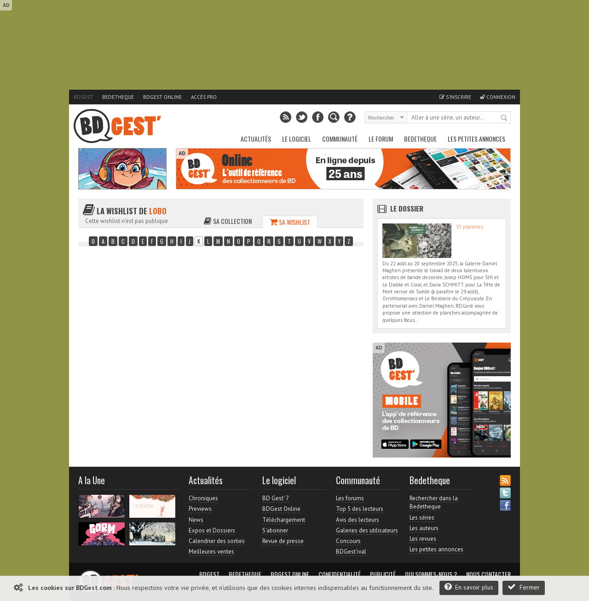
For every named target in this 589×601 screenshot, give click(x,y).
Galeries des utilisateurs (367, 530)
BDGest (83, 97)
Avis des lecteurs (357, 520)
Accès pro (204, 97)
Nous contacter (488, 574)
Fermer (524, 587)
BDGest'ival (351, 551)
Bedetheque (118, 97)
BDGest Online (162, 97)
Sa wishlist (290, 222)
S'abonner (275, 530)
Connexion (497, 97)
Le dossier (406, 208)
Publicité (383, 574)
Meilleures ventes (211, 551)
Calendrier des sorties (217, 541)
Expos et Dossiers (212, 530)
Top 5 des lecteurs (359, 509)
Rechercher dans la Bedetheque (434, 502)
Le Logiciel (296, 138)
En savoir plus (469, 587)
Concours (348, 541)
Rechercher (504, 118)
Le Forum (381, 138)
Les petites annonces (476, 138)
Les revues (423, 539)
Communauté (340, 138)
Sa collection (228, 221)
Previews (200, 509)
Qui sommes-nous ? (431, 574)
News (196, 520)
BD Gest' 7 (275, 498)
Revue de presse (283, 541)
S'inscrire (455, 97)
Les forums (350, 498)
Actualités (256, 138)
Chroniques (203, 498)
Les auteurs (424, 528)
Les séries (422, 517)
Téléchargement (283, 520)
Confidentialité (339, 574)
